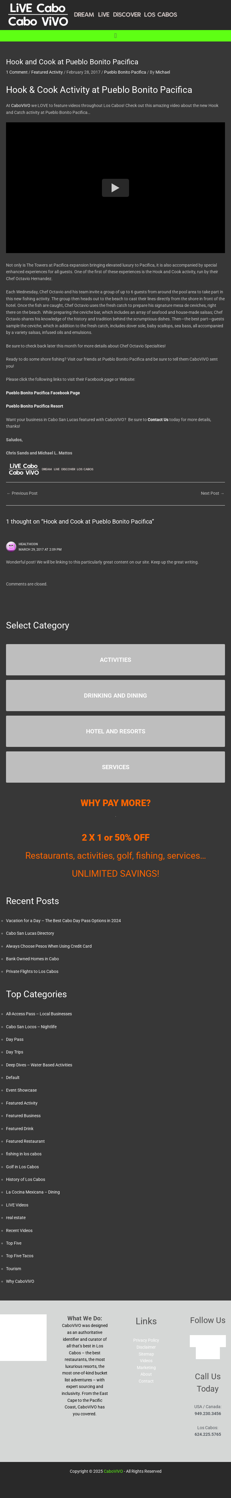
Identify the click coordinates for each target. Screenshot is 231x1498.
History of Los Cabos (25, 1179)
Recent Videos (19, 1230)
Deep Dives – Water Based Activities (39, 1064)
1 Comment (17, 72)
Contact (146, 1381)
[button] (115, 35)
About (146, 1374)
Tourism (13, 1268)
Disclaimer (146, 1347)
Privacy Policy (146, 1340)
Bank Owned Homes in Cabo (32, 958)
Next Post (212, 493)
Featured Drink (19, 1128)
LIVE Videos (17, 1205)
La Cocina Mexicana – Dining (33, 1192)
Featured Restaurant (25, 1141)
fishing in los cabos (24, 1153)
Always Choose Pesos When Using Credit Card (49, 946)
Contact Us (158, 419)
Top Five (13, 1243)
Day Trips (14, 1052)
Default (13, 1077)
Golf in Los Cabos (22, 1166)
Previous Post (22, 493)
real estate (16, 1217)
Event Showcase (21, 1090)
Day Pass (14, 1039)
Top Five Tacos (19, 1255)
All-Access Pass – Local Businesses (39, 1013)
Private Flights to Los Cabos (32, 971)
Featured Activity (47, 72)
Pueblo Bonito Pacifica (125, 72)
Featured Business (23, 1115)
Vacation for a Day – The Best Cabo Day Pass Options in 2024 (63, 920)
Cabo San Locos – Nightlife (31, 1026)
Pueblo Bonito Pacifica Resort (34, 406)
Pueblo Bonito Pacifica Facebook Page (43, 392)
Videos (146, 1360)
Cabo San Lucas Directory (30, 933)
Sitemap (146, 1354)
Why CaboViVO (20, 1281)
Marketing (146, 1367)
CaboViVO (20, 105)
